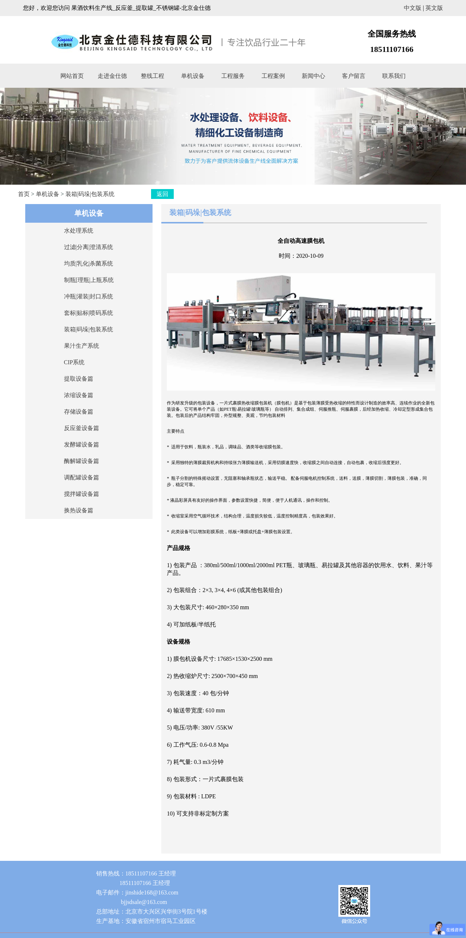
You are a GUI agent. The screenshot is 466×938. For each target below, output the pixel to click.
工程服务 (233, 76)
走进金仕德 (112, 76)
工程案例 (273, 76)
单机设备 (192, 76)
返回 (162, 194)
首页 (24, 194)
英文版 (434, 8)
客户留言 (353, 76)
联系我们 (394, 76)
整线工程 (152, 76)
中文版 (412, 8)
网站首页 (72, 76)
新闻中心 (313, 76)
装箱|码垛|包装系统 (89, 194)
